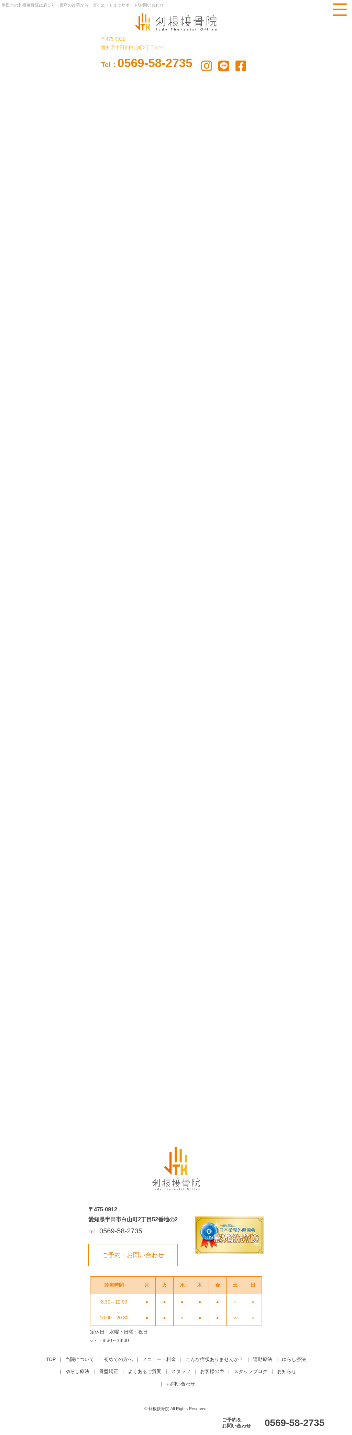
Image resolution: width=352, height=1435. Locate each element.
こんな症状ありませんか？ (214, 1359)
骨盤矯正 (108, 1371)
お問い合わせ (180, 1383)
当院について (79, 1359)
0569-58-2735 (146, 63)
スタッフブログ (250, 1371)
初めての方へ (118, 1359)
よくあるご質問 (145, 1371)
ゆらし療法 (294, 1359)
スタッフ (180, 1371)
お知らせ (286, 1371)
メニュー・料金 (159, 1359)
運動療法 (262, 1359)
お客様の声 (212, 1371)
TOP (51, 1359)
